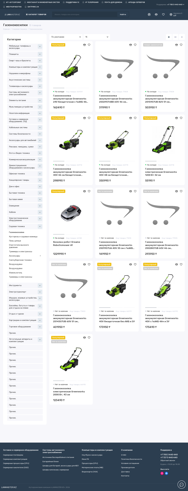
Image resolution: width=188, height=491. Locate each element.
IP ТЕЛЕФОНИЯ (90, 2)
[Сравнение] (156, 14)
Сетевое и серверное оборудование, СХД (25, 120)
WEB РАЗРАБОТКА (12, 7)
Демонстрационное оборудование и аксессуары (25, 166)
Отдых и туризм (25, 314)
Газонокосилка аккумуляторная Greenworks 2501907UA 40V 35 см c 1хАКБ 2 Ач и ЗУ (117, 245)
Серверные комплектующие (15, 459)
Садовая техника (25, 226)
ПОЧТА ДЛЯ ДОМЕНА (112, 2)
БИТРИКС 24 (32, 7)
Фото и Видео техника (25, 153)
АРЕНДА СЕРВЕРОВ (135, 2)
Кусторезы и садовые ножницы (23, 236)
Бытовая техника (25, 193)
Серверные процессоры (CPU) (16, 463)
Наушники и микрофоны (25, 73)
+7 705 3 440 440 (170, 4)
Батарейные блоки (51, 461)
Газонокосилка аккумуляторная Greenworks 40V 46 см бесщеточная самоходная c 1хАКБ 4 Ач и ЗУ (70, 172)
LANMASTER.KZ (9, 487)
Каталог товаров (36, 14)
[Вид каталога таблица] (182, 37)
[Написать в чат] (182, 485)
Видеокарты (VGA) (90, 472)
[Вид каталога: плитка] (169, 37)
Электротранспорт (25, 292)
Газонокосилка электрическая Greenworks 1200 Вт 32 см (161, 172)
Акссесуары (25, 256)
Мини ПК (85, 459)
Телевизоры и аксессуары (25, 86)
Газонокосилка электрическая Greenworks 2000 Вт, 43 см (69, 391)
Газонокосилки (16, 232)
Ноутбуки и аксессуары (92, 455)
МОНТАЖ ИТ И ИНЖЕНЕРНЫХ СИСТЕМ (42, 2)
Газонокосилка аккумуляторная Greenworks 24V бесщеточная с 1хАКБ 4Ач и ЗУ (70, 99)
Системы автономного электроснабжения (25, 93)
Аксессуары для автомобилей (25, 140)
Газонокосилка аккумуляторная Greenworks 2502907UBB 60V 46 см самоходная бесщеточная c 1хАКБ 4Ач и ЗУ (115, 99)
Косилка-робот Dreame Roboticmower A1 (66, 243)
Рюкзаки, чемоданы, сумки (25, 147)
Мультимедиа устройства (25, 107)
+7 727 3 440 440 (168, 457)
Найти (123, 14)
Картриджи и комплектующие (25, 320)
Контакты (125, 476)
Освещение (25, 206)
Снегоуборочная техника (20, 260)
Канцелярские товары (25, 180)
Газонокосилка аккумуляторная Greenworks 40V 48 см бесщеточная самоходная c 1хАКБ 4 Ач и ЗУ (116, 172)
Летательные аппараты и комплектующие (25, 340)
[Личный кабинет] (149, 14)
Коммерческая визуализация (25, 159)
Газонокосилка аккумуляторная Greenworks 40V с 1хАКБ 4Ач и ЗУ (161, 318)
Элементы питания (25, 100)
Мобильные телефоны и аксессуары (25, 46)
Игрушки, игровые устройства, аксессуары (25, 298)
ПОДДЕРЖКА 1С (71, 2)
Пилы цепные (15, 241)
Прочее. (12, 333)
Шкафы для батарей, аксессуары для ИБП (61, 466)
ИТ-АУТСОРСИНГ (12, 2)
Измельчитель (15, 273)
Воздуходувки (15, 264)
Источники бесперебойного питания (58, 457)
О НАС (123, 455)
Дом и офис (25, 186)
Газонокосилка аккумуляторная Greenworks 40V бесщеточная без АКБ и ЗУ (117, 318)
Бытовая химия (25, 199)
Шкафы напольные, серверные (56, 470)
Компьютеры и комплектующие (25, 67)
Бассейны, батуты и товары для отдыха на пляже (25, 306)
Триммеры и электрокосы (20, 251)
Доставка (125, 472)
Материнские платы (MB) (92, 467)
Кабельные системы (25, 127)
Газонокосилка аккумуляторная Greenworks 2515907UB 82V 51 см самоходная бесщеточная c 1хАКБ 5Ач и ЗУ (161, 99)
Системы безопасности (25, 134)
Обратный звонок (167, 460)
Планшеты (25, 54)
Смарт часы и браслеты (25, 60)
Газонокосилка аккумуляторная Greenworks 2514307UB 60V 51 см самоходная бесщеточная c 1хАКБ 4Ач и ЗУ (69, 318)
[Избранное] (163, 14)
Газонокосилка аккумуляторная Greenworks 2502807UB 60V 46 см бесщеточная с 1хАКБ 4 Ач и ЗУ (163, 245)
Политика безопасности (131, 459)
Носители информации (25, 113)
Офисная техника (25, 174)
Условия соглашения (130, 463)
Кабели (25, 212)
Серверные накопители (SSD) (16, 467)
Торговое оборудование (25, 327)
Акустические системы (25, 80)
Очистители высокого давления (19, 246)
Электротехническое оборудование (25, 219)
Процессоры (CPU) (90, 463)
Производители (128, 467)
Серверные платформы (13, 455)
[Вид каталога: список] (175, 37)
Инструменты (25, 285)
